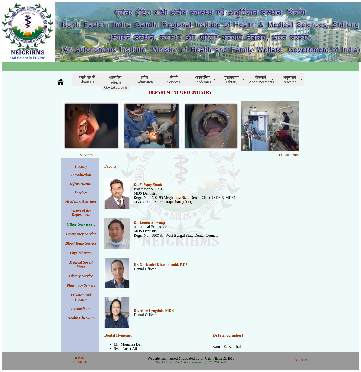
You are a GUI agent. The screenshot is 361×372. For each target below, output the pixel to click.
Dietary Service (81, 276)
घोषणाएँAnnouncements (261, 79)
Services (86, 155)
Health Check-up (81, 318)
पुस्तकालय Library (231, 79)
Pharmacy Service (81, 285)
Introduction (81, 175)
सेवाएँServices (173, 79)
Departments (289, 155)
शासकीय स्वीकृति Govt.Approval (115, 82)
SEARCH (80, 362)
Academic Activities (81, 201)
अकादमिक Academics (202, 79)
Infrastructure (81, 184)
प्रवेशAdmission (144, 79)
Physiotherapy (81, 253)
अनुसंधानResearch (289, 79)
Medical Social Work (81, 264)
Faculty (110, 166)
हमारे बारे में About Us (87, 79)
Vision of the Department (81, 212)
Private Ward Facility (81, 297)
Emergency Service (81, 234)
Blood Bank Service (81, 243)
